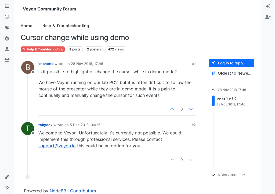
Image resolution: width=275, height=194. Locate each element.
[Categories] (7, 6)
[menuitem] (268, 6)
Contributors (83, 190)
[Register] (268, 17)
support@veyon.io (57, 145)
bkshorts (45, 63)
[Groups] (7, 60)
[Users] (7, 49)
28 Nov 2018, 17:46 (87, 63)
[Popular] (7, 38)
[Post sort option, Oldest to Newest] (231, 73)
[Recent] (7, 17)
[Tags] (7, 28)
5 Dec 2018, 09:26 (85, 125)
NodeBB (58, 190)
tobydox (45, 125)
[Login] (268, 6)
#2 (193, 125)
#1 (194, 63)
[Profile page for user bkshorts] (27, 67)
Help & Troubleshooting (42, 49)
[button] (7, 177)
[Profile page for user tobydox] (27, 128)
